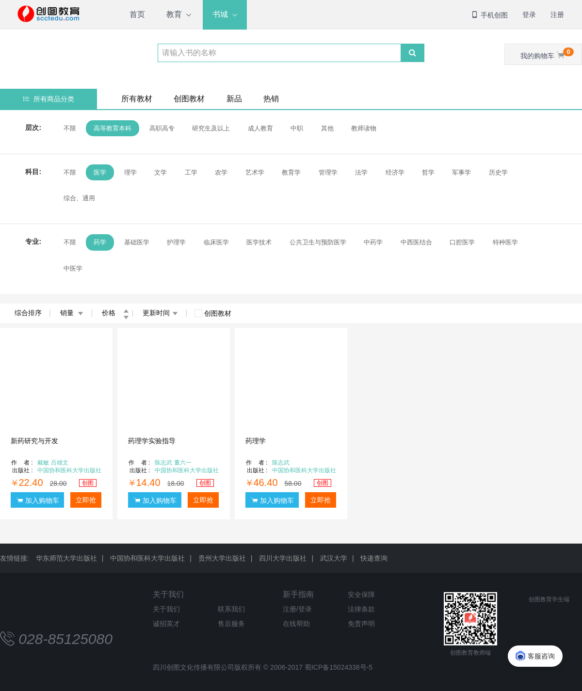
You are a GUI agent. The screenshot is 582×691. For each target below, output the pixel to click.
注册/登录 (297, 609)
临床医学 (216, 242)
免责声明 (361, 623)
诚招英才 (166, 623)
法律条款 (361, 609)
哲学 (428, 172)
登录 (529, 14)
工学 (191, 172)
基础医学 (136, 242)
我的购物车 (547, 54)
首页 (137, 14)
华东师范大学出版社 (66, 558)
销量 (72, 313)
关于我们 (168, 594)
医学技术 (259, 242)
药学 (100, 242)
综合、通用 (79, 198)
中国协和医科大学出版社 (147, 558)
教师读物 (363, 128)
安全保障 (361, 594)
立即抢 (86, 500)
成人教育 (260, 128)
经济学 (395, 172)
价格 (115, 312)
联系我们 (231, 609)
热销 (271, 99)
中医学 (73, 268)
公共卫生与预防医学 (318, 242)
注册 (557, 14)
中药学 (373, 242)
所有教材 (136, 99)
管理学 (328, 172)
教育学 (291, 172)
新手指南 (298, 594)
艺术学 (254, 172)
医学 (100, 172)
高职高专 (162, 128)
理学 (130, 172)
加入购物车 (38, 500)
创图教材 (189, 99)
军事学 (461, 172)
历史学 (498, 172)
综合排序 (28, 313)
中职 (297, 128)
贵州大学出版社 (222, 558)
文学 (160, 172)
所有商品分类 (49, 99)
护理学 (176, 242)
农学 (221, 172)
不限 (70, 128)
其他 (327, 128)
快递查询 (374, 558)
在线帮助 (296, 623)
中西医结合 (416, 242)
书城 (220, 14)
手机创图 (489, 15)
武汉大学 (333, 558)
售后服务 (231, 623)
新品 (234, 99)
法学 (361, 172)
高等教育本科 (112, 128)
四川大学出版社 (283, 558)
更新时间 (160, 313)
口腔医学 (462, 242)
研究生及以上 (211, 128)
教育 (174, 14)
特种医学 (505, 242)
